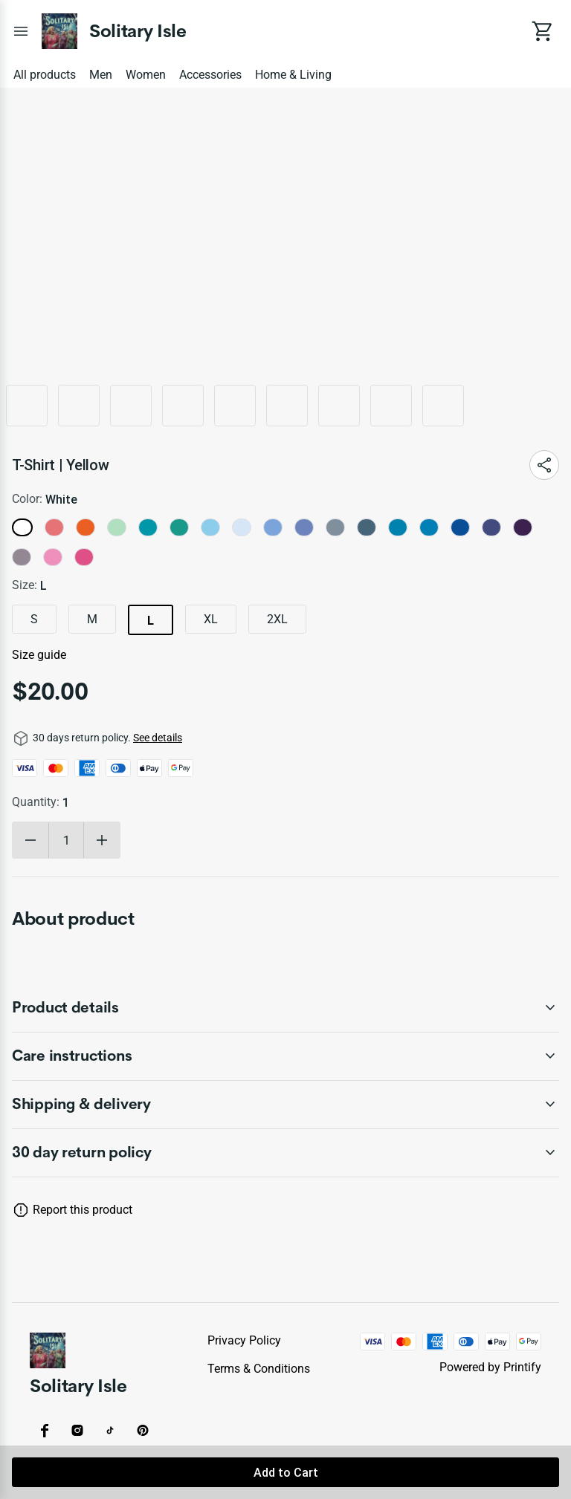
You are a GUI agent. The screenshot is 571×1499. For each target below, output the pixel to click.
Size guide (39, 655)
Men (100, 75)
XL (211, 619)
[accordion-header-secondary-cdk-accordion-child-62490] (285, 1153)
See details (157, 738)
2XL (277, 619)
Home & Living (293, 75)
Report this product (82, 1210)
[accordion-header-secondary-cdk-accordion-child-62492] (285, 1056)
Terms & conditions (258, 1369)
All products (44, 75)
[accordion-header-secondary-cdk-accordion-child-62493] (285, 1104)
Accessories (210, 75)
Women (146, 75)
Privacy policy (244, 1340)
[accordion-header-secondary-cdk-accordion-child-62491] (285, 1008)
